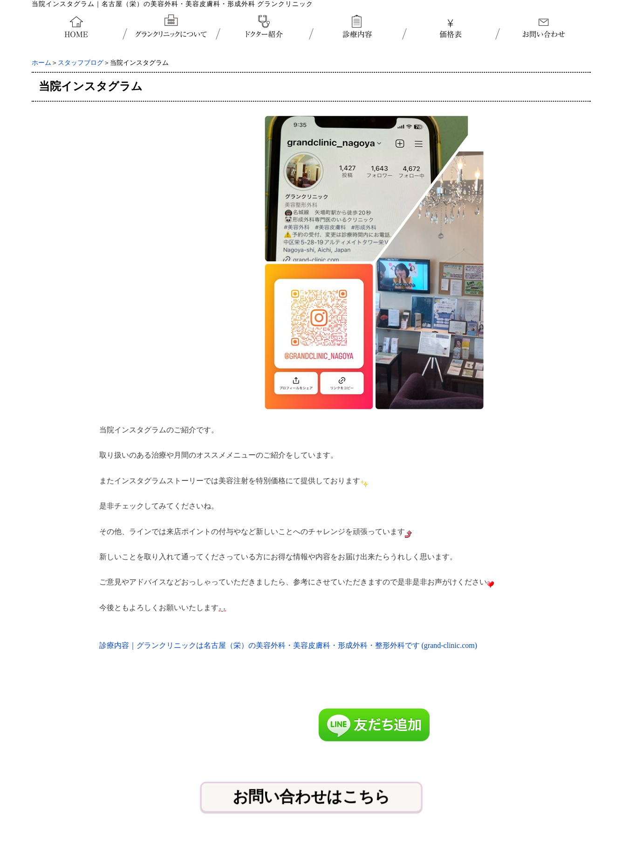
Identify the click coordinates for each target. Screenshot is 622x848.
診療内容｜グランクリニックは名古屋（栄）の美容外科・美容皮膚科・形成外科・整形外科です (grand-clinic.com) (288, 645)
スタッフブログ (80, 62)
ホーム (41, 62)
